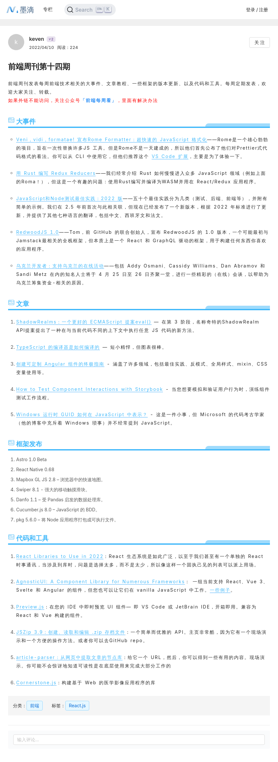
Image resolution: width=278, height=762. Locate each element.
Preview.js (30, 606)
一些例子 (220, 590)
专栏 (48, 9)
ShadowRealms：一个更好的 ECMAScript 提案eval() (84, 321)
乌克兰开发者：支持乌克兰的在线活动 (60, 265)
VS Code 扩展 (170, 156)
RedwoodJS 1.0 (37, 232)
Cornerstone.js (36, 682)
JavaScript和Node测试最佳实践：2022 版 (69, 198)
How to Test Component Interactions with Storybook (89, 389)
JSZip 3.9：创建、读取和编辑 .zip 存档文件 (70, 632)
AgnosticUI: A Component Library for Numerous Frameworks (100, 581)
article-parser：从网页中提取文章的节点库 (69, 657)
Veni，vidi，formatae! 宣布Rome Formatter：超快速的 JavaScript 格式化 (111, 139)
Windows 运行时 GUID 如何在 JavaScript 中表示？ (82, 414)
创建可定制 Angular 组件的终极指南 (60, 364)
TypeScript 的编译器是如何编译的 (58, 347)
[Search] (90, 10)
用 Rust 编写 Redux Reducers (56, 173)
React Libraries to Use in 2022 (59, 556)
